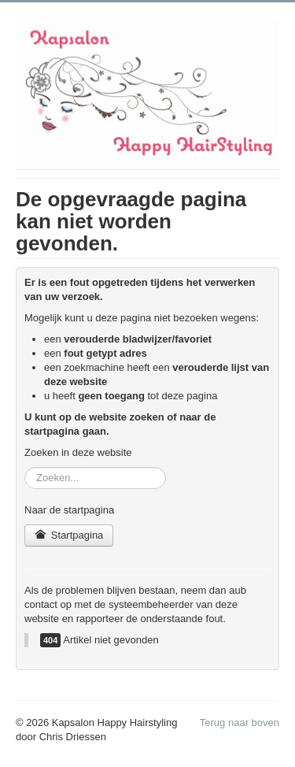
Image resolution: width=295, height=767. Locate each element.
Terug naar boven (239, 722)
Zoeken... (24, 467)
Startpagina (69, 535)
